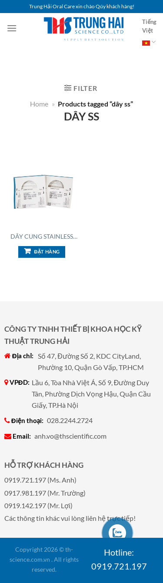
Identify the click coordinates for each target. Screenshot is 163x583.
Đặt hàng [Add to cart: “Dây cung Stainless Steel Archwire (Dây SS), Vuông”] (47, 251)
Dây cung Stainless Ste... (41, 236)
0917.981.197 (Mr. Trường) (45, 493)
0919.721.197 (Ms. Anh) (40, 480)
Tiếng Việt (149, 33)
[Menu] (12, 28)
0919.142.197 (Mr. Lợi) (38, 505)
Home (39, 104)
